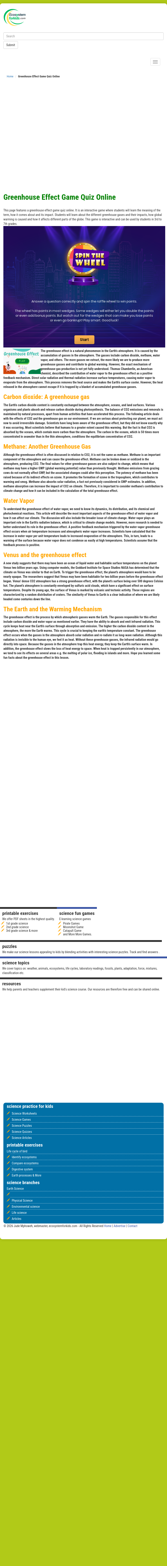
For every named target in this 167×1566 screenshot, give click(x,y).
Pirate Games (71, 923)
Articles (16, 1219)
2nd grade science (17, 927)
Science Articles (22, 1138)
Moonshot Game (73, 927)
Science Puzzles (22, 1125)
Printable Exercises (20, 913)
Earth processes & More (26, 1175)
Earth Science (15, 1188)
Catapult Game (72, 930)
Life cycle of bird (17, 1151)
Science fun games (76, 913)
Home (10, 76)
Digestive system (22, 1169)
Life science (19, 1212)
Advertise (120, 1226)
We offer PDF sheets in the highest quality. (28, 919)
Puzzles (9, 946)
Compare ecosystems (25, 1163)
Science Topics (15, 963)
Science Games (21, 1119)
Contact (132, 1226)
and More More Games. (77, 934)
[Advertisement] (51, 136)
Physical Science (22, 1200)
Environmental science (26, 1206)
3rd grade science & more (22, 930)
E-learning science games (75, 919)
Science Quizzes (22, 1132)
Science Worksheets (24, 1113)
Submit (10, 45)
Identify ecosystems (24, 1157)
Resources (11, 983)
